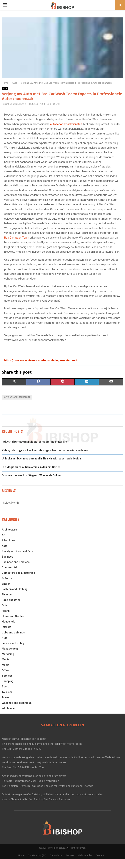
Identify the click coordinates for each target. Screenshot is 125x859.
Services (7, 675)
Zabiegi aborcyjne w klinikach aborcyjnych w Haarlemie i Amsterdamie (45, 450)
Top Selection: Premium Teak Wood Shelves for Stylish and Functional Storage (47, 785)
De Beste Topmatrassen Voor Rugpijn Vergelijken (30, 780)
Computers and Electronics (18, 572)
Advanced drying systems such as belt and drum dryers (34, 775)
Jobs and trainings (13, 632)
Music (5, 664)
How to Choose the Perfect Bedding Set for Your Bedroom (36, 799)
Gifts (5, 605)
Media (5, 659)
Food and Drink (11, 599)
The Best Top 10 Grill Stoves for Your (23, 767)
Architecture (9, 529)
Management (10, 648)
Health (6, 610)
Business (7, 556)
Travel (5, 697)
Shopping (8, 681)
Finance (6, 594)
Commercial (9, 567)
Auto (5, 89)
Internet (6, 626)
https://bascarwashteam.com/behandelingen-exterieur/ (40, 360)
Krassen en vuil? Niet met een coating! (24, 738)
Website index (85, 855)
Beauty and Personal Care (17, 551)
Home (21, 855)
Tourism (7, 692)
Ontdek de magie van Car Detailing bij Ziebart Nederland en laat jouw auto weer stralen (52, 794)
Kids (4, 637)
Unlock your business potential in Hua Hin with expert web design (41, 458)
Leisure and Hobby (13, 643)
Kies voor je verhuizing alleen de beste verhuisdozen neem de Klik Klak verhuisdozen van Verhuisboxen (61, 757)
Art (3, 534)
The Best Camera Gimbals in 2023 (21, 748)
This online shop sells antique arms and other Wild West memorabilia (42, 743)
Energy (6, 583)
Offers (6, 670)
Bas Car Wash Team (16, 237)
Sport (5, 686)
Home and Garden (13, 616)
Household (8, 621)
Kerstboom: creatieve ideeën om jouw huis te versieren (34, 762)
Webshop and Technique (16, 702)
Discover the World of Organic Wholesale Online (31, 475)
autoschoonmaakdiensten (66, 124)
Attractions (8, 540)
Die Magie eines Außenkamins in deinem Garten (31, 467)
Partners (70, 855)
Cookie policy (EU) (37, 855)
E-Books (7, 578)
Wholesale (8, 708)
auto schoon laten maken (17, 397)
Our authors (56, 855)
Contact (100, 855)
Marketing (8, 654)
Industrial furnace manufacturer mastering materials (34, 441)
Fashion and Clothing (15, 589)
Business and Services (16, 562)
